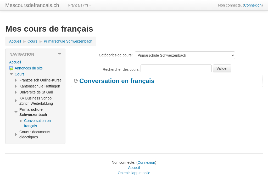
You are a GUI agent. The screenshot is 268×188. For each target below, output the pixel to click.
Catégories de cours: (115, 55)
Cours (19, 74)
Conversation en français (116, 81)
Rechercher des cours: (122, 69)
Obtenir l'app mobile (134, 173)
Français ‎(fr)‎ (79, 5)
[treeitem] (35, 62)
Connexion (252, 5)
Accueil (15, 62)
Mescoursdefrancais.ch (32, 5)
